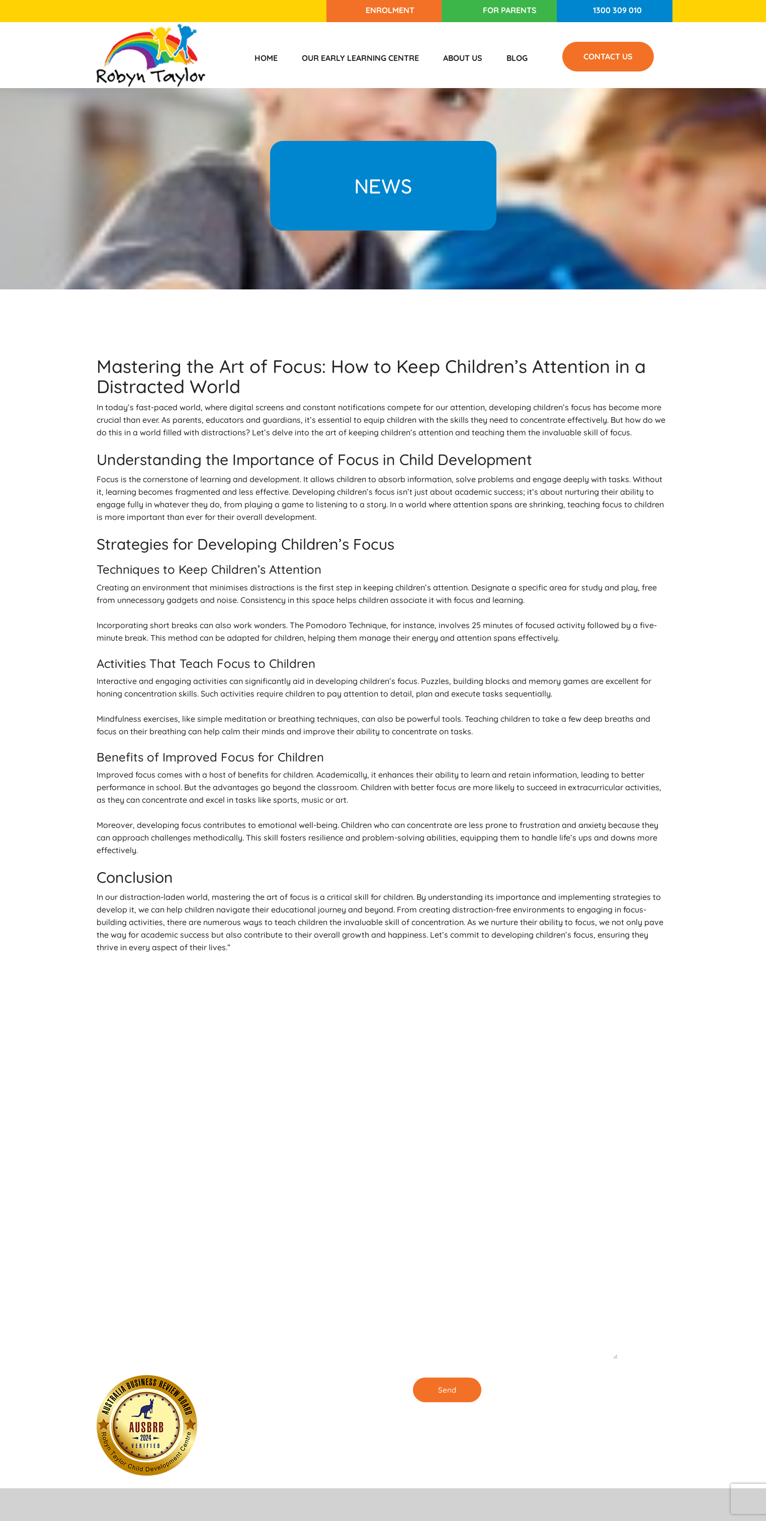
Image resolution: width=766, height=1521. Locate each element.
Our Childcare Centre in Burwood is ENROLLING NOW (313, 1350)
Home (266, 58)
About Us (462, 58)
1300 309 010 (617, 10)
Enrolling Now (304, 1184)
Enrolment (390, 10)
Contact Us (608, 56)
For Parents (510, 10)
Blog (517, 58)
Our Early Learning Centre (360, 58)
